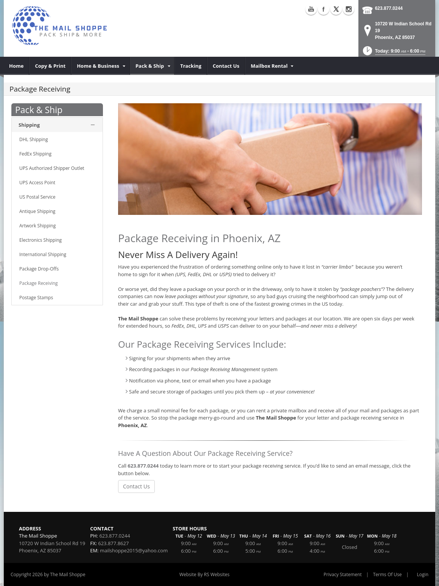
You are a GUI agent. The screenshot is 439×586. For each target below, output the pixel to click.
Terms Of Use (387, 574)
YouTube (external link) (311, 9)
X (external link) (336, 9)
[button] (393, 53)
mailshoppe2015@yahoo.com (134, 550)
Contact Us (136, 486)
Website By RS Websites (204, 574)
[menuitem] (16, 66)
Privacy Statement (343, 574)
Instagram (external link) (348, 9)
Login (422, 574)
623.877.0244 (389, 8)
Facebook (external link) (323, 9)
